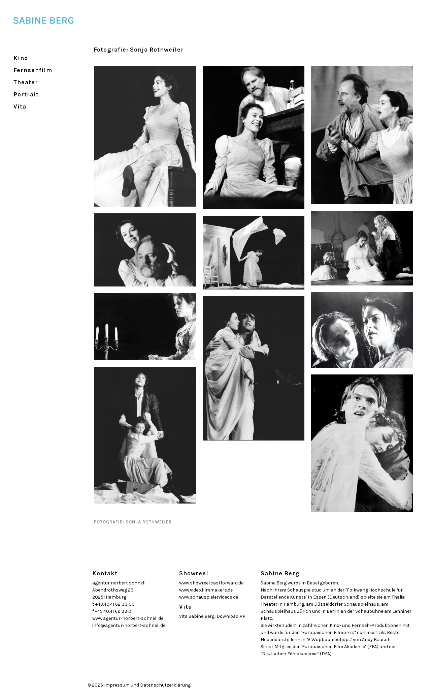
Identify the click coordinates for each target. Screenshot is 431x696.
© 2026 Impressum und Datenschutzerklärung (139, 685)
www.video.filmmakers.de (206, 590)
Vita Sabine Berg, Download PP (212, 616)
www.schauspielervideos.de (208, 597)
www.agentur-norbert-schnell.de (127, 618)
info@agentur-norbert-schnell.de (128, 625)
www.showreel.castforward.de (211, 583)
